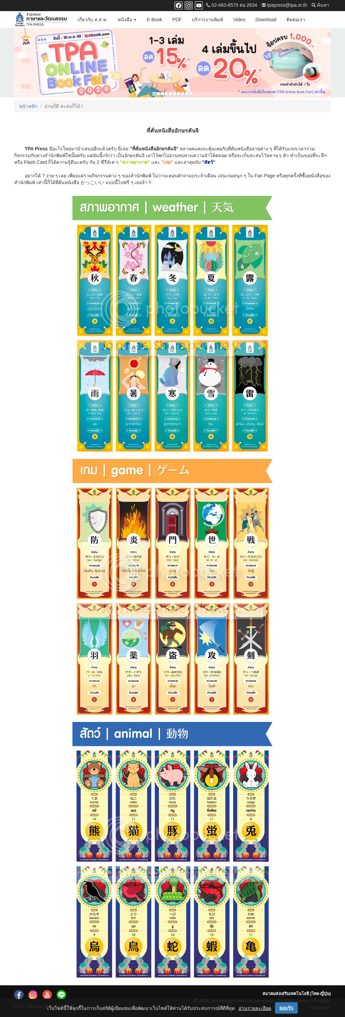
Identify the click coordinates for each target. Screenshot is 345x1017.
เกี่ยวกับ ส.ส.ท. (92, 19)
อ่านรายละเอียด (255, 1008)
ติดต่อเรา (295, 19)
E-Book (154, 19)
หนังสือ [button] (127, 19)
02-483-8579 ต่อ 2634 (231, 5)
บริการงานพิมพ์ (207, 19)
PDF (177, 19)
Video (239, 19)
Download (265, 19)
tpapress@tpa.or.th (284, 5)
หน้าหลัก (28, 106)
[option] (172, 62)
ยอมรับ (286, 1008)
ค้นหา (320, 5)
